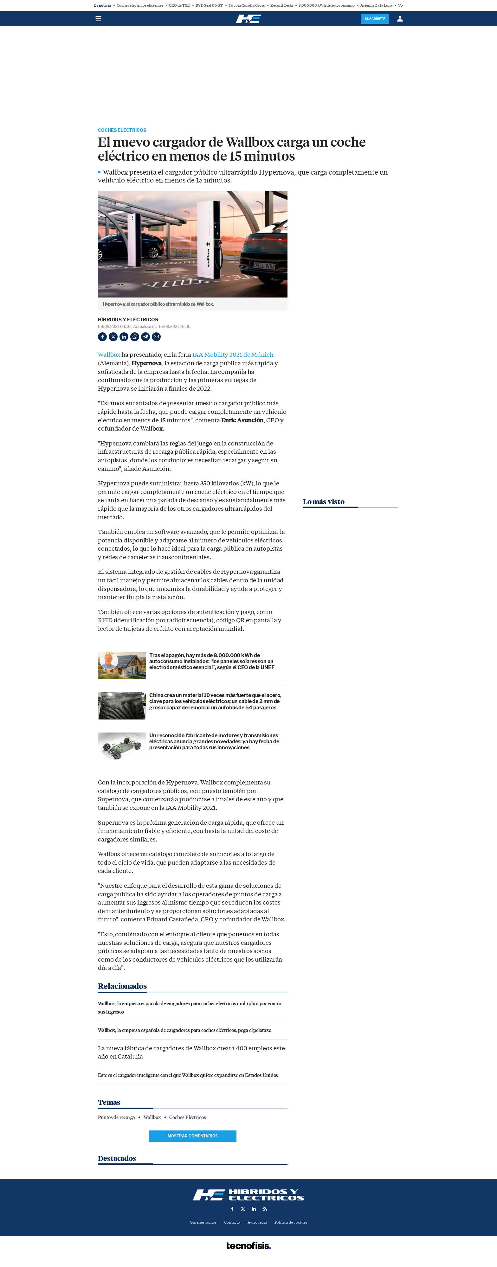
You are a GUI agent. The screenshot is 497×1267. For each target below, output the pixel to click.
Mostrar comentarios (193, 1137)
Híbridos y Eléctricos (128, 320)
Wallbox (109, 355)
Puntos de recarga (116, 1118)
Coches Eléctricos (125, 131)
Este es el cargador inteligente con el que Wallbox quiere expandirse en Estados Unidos (188, 1075)
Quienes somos (200, 1223)
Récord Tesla (281, 5)
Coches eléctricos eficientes (140, 5)
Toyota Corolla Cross (247, 5)
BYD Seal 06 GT (209, 5)
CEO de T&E (179, 5)
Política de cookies (293, 1223)
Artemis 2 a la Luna (376, 5)
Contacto (231, 1223)
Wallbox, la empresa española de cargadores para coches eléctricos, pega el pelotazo (184, 1030)
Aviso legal (258, 1223)
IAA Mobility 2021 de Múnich (233, 355)
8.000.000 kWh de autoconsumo (327, 5)
